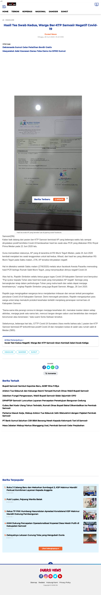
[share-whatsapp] (52, 367)
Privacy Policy (65, 582)
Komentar (50, 373)
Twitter (56, 577)
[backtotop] (50, 564)
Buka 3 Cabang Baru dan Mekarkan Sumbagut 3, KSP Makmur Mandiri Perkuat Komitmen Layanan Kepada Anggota (42, 488)
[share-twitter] (48, 367)
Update (59, 199)
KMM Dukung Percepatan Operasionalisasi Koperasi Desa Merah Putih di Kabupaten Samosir (43, 524)
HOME (5, 11)
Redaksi (42, 582)
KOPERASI (27, 11)
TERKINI (15, 11)
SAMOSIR (53, 11)
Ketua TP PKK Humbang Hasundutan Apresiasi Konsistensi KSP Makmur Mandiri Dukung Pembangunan (43, 512)
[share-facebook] (44, 367)
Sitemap (33, 582)
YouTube (62, 577)
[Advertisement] (50, 73)
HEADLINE (9, 352)
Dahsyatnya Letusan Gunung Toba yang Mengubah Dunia (35, 535)
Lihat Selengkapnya (50, 548)
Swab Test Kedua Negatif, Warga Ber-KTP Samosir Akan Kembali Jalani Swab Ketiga (46, 343)
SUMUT (64, 11)
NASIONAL (40, 11)
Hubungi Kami (52, 582)
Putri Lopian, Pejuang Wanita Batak (24, 499)
